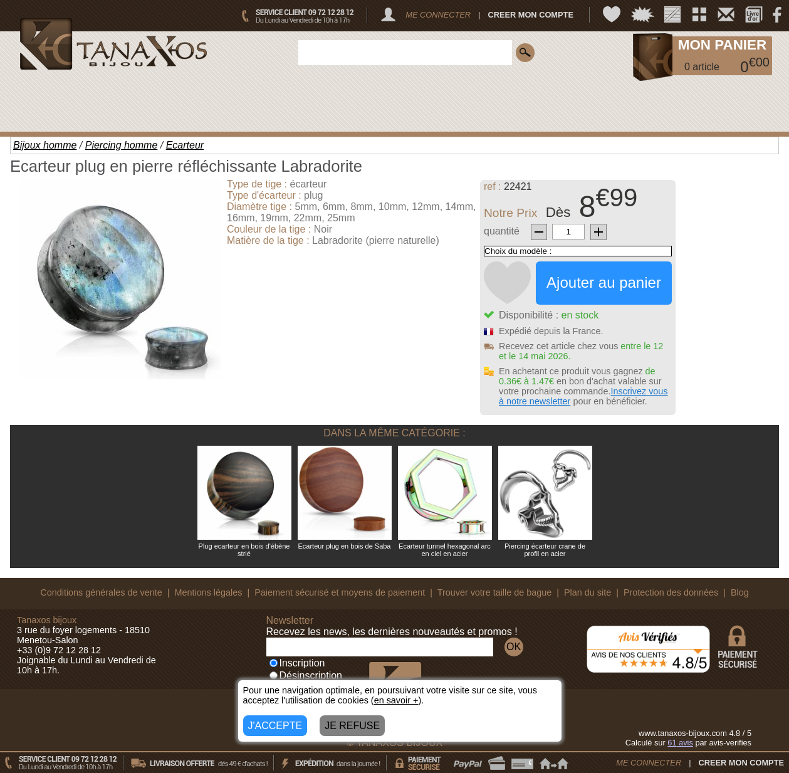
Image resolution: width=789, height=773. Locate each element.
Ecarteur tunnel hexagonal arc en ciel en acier (445, 549)
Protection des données (671, 592)
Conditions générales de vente (101, 592)
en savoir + (396, 700)
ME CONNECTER (438, 14)
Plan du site (587, 592)
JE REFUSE (352, 725)
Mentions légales (208, 592)
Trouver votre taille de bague (494, 592)
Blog (740, 592)
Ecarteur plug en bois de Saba (344, 546)
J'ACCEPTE (275, 725)
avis (680, 742)
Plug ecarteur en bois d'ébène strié (244, 549)
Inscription (297, 663)
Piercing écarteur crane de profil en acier (544, 549)
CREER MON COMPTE (530, 14)
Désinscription (305, 675)
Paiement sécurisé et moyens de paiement (339, 592)
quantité (502, 231)
